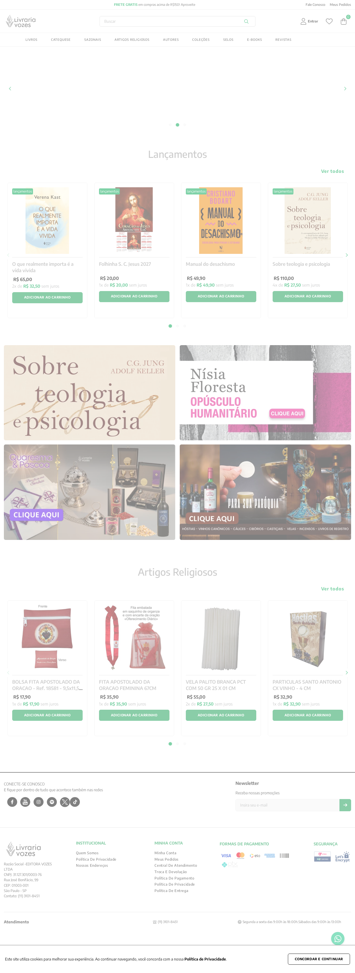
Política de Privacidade (205, 959)
